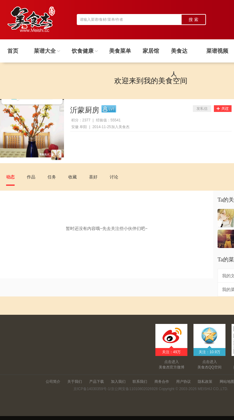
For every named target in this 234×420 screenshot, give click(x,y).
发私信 (202, 108)
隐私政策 (205, 381)
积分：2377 (80, 120)
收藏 (72, 176)
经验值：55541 (108, 120)
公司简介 (53, 381)
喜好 (93, 176)
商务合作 (161, 381)
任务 (52, 176)
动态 (10, 176)
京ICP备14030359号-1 (91, 389)
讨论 (114, 176)
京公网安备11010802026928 (134, 389)
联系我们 (140, 381)
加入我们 (118, 381)
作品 (31, 176)
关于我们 (74, 381)
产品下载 (96, 381)
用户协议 (183, 381)
